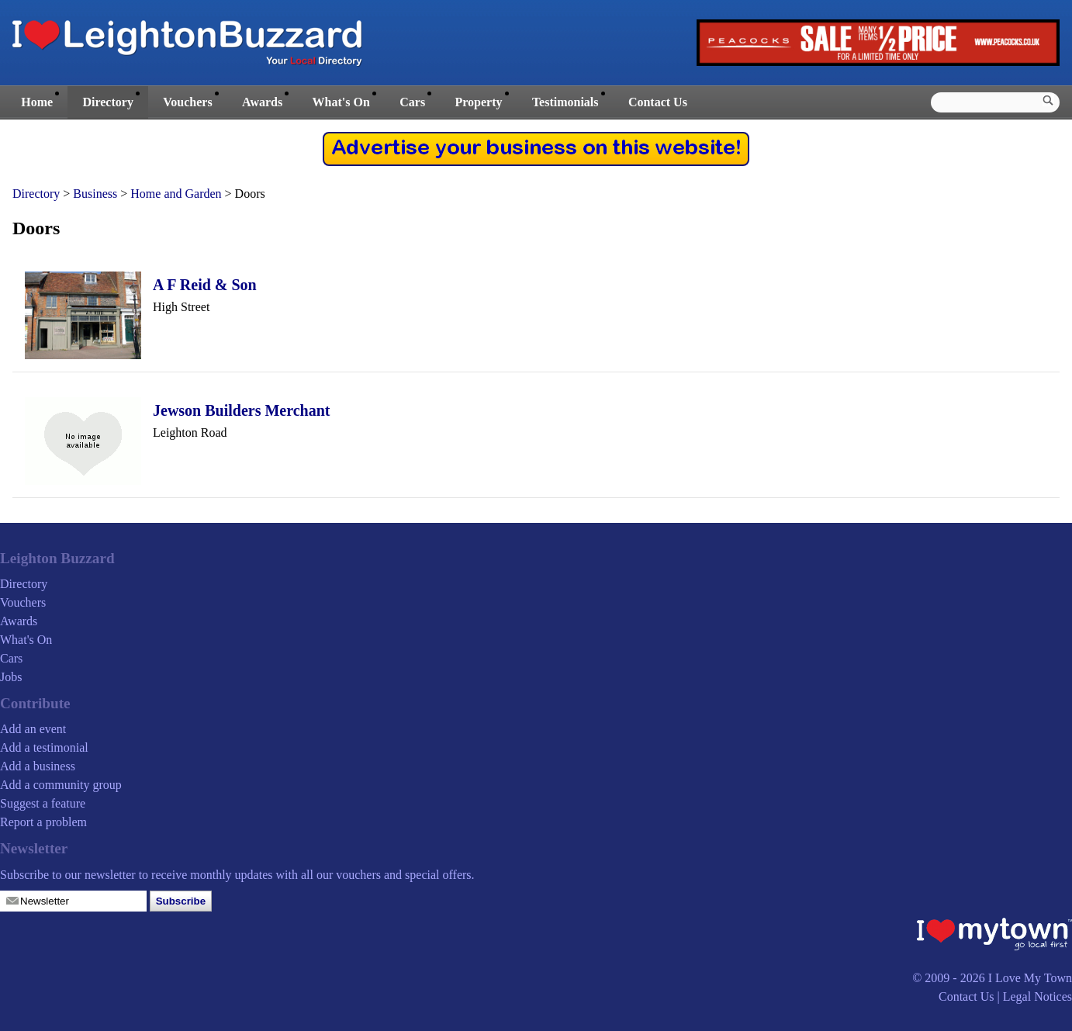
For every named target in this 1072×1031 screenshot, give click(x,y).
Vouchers (187, 102)
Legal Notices (1037, 996)
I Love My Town (1030, 977)
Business (95, 193)
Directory (107, 102)
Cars (412, 102)
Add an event (33, 728)
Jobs (11, 676)
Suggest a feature (42, 803)
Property (478, 102)
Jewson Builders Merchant (241, 410)
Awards (262, 102)
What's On (341, 102)
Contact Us (657, 102)
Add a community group (61, 784)
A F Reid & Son (205, 284)
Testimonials (565, 102)
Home (37, 102)
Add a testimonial (44, 747)
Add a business (37, 766)
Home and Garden (175, 193)
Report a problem (43, 822)
